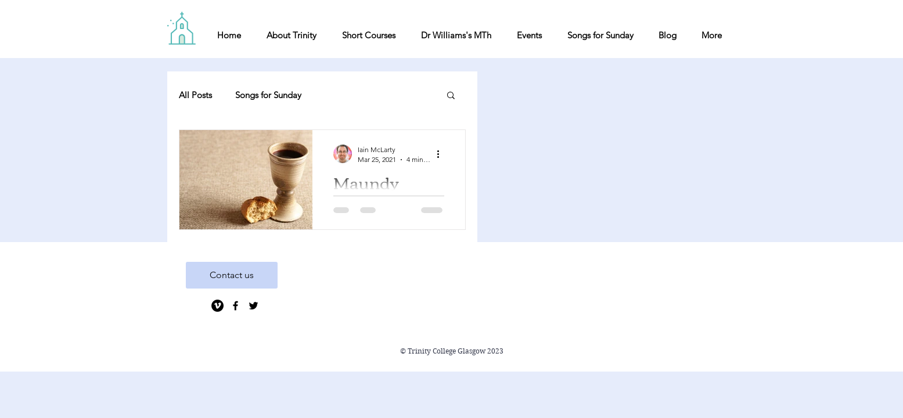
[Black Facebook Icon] (235, 306)
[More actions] (442, 154)
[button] (450, 96)
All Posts (195, 94)
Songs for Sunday (268, 94)
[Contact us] (232, 275)
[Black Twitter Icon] (253, 306)
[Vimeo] (217, 306)
